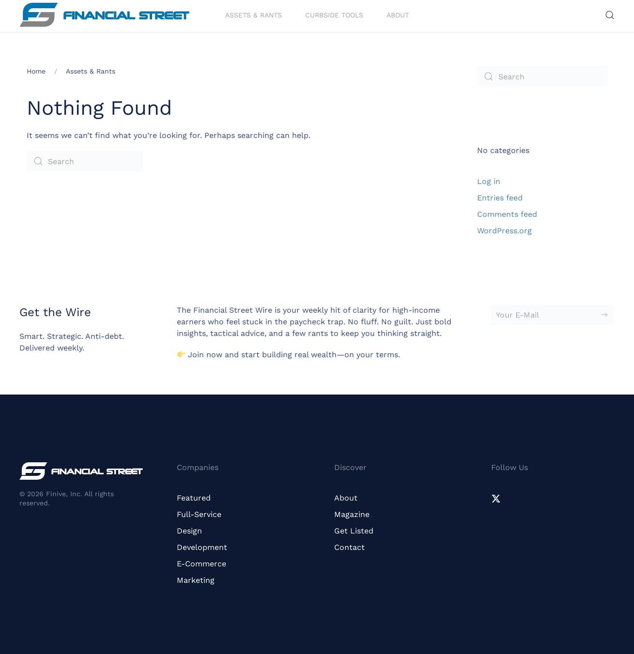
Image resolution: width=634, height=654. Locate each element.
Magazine (352, 514)
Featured (194, 497)
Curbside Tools (334, 14)
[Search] (85, 161)
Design (189, 530)
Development (202, 547)
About (398, 14)
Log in (488, 181)
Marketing (196, 580)
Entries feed (500, 197)
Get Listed (353, 530)
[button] (610, 15)
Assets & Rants (253, 14)
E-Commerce (201, 563)
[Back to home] (104, 14)
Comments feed (507, 214)
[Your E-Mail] (553, 314)
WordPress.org (504, 230)
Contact (349, 547)
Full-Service (199, 514)
